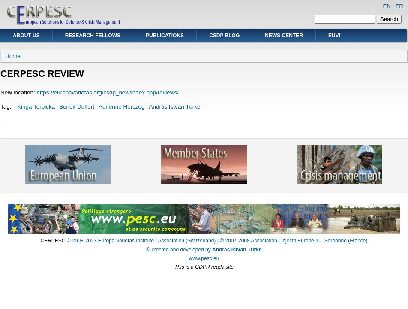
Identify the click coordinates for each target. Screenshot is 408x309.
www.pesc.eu (204, 258)
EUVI (334, 36)
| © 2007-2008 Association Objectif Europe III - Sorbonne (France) (292, 241)
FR (399, 6)
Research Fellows (92, 36)
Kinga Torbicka (36, 106)
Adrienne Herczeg (122, 106)
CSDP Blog (224, 36)
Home (13, 56)
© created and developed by (204, 250)
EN (387, 6)
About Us (26, 36)
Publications (165, 36)
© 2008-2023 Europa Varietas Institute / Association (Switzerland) (141, 241)
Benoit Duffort (76, 106)
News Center (284, 36)
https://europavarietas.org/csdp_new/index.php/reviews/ (107, 92)
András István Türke (175, 106)
